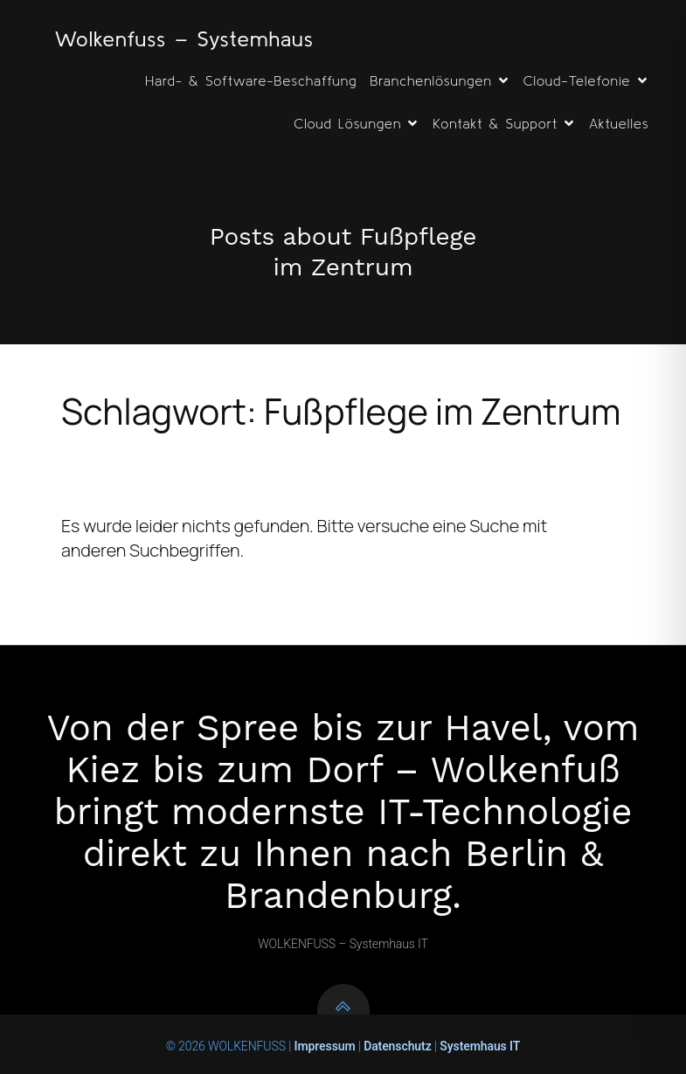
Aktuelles (618, 123)
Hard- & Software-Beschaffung (251, 80)
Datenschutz (398, 1046)
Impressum (323, 1046)
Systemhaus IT (480, 1046)
